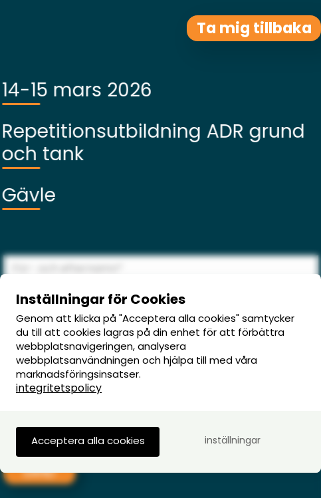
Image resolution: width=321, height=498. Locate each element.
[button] (88, 442)
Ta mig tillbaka (254, 28)
